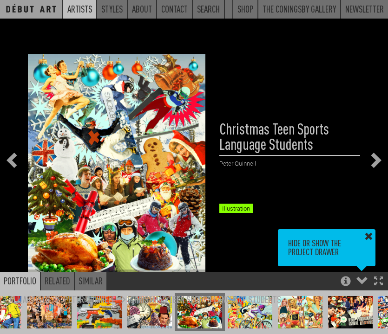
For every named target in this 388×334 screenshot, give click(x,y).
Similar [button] (91, 281)
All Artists (29, 299)
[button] (378, 282)
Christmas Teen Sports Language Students (205, 299)
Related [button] (57, 281)
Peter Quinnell (90, 299)
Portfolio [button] (20, 281)
